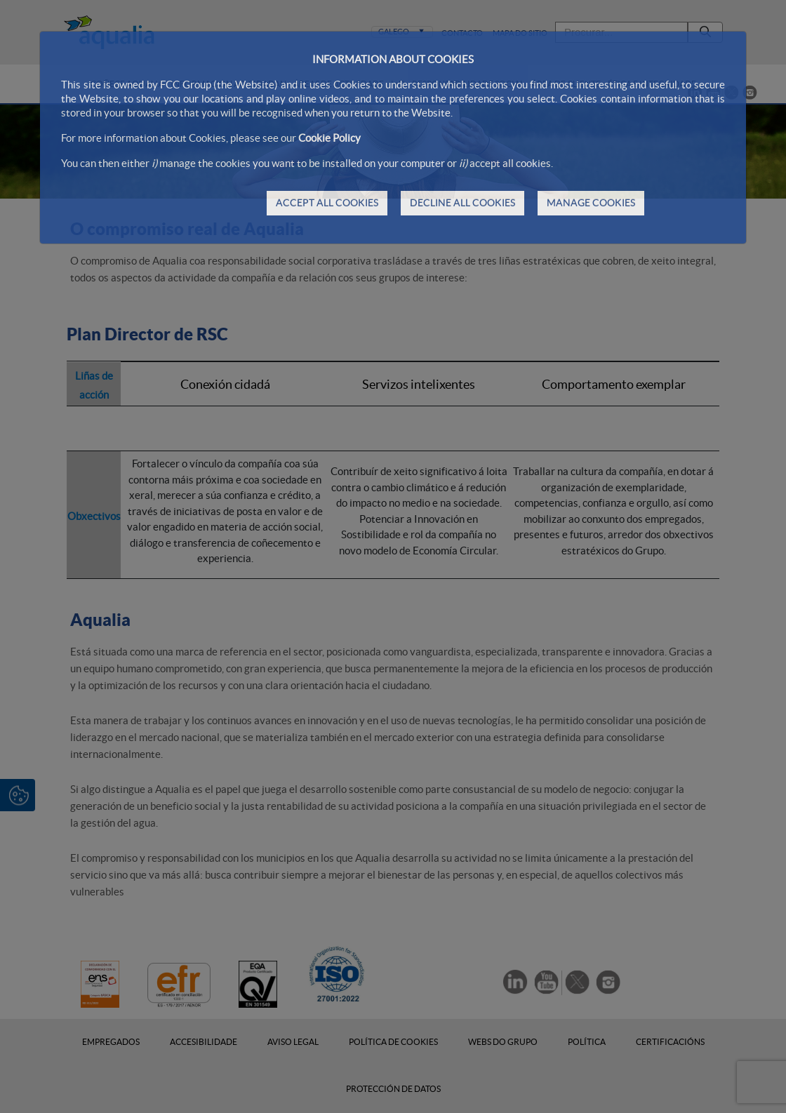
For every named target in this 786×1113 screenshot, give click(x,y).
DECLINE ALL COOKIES (462, 202)
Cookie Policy (329, 138)
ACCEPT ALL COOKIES (327, 202)
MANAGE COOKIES (591, 202)
